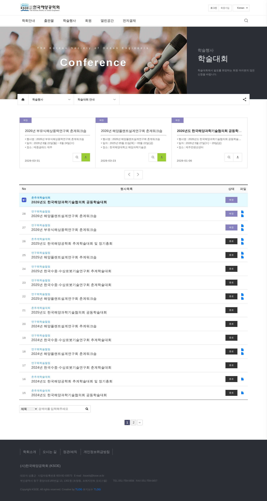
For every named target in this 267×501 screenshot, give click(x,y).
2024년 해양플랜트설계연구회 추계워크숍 (64, 326)
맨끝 (140, 422)
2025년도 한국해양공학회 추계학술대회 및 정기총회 (72, 243)
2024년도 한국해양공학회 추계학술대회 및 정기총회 (72, 381)
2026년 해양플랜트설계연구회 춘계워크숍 (64, 216)
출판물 (49, 21)
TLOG (78, 489)
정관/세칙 (70, 452)
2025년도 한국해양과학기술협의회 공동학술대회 (69, 312)
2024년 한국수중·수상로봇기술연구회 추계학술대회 (71, 340)
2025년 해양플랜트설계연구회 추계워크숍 (64, 257)
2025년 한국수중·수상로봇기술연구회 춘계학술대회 (71, 285)
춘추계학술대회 (40, 197)
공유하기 (244, 99)
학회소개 (29, 452)
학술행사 (69, 21)
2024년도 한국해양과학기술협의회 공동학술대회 (69, 395)
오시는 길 (50, 452)
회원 (88, 21)
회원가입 (225, 8)
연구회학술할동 (40, 211)
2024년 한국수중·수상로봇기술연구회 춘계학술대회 (71, 367)
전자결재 (129, 21)
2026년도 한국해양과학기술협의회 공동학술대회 (69, 202)
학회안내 (28, 21)
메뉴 (246, 20)
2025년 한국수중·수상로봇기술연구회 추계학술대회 (71, 271)
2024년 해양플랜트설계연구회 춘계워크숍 (64, 354)
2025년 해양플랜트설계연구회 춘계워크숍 (64, 298)
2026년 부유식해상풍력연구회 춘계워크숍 (64, 230)
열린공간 (107, 21)
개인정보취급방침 (97, 452)
